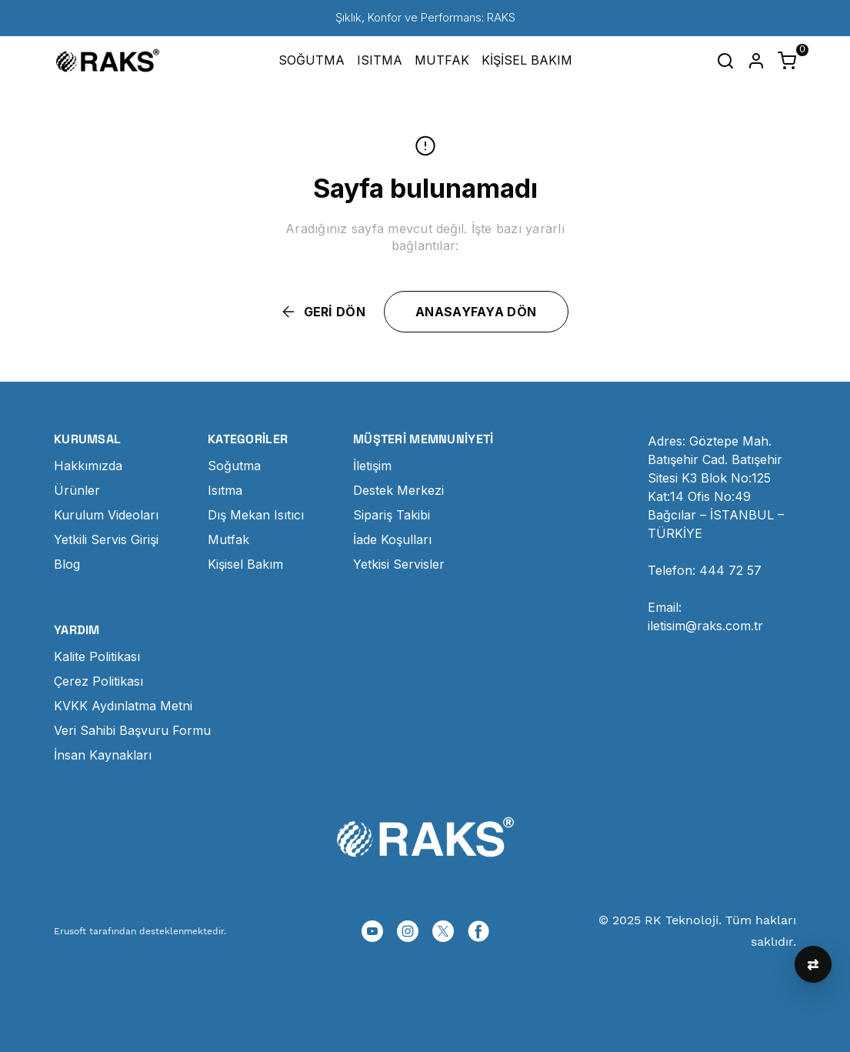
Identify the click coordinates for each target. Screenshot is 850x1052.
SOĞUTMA (311, 60)
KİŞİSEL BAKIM (527, 60)
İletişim (372, 465)
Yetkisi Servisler (399, 564)
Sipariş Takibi (391, 515)
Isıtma (225, 490)
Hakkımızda (88, 465)
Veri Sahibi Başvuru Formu (132, 730)
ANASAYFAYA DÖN (475, 311)
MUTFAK (442, 60)
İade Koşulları (392, 539)
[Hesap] (756, 60)
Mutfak (228, 539)
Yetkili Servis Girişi (106, 539)
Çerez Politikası (98, 681)
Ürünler (77, 490)
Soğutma (234, 465)
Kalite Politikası (97, 656)
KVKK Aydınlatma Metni (123, 705)
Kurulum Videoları (106, 515)
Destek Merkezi (398, 490)
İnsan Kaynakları (103, 755)
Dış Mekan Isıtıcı (256, 515)
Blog (67, 564)
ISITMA (379, 60)
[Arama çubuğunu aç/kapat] (725, 60)
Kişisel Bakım (245, 564)
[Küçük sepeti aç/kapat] (787, 60)
